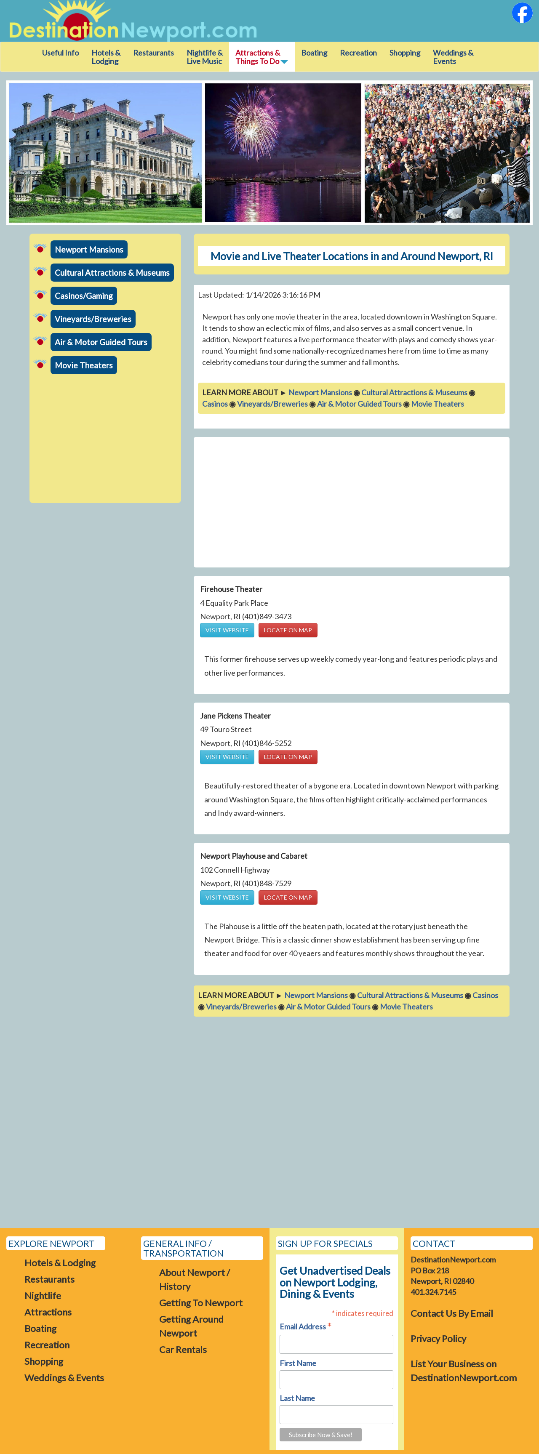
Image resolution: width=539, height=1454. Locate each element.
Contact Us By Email (452, 1313)
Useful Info (60, 52)
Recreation (358, 52)
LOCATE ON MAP (288, 630)
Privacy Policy (438, 1338)
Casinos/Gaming (84, 296)
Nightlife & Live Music (205, 57)
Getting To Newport (201, 1302)
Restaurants (153, 52)
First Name (298, 1363)
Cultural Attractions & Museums (112, 272)
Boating (314, 52)
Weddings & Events (453, 57)
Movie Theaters (84, 365)
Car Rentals (183, 1349)
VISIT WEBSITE (227, 630)
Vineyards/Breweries (93, 319)
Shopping (405, 52)
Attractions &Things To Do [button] (261, 57)
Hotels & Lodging (105, 57)
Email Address (306, 1327)
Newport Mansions (89, 249)
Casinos (215, 403)
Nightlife (42, 1295)
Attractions (48, 1312)
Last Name (297, 1398)
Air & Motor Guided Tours (101, 342)
